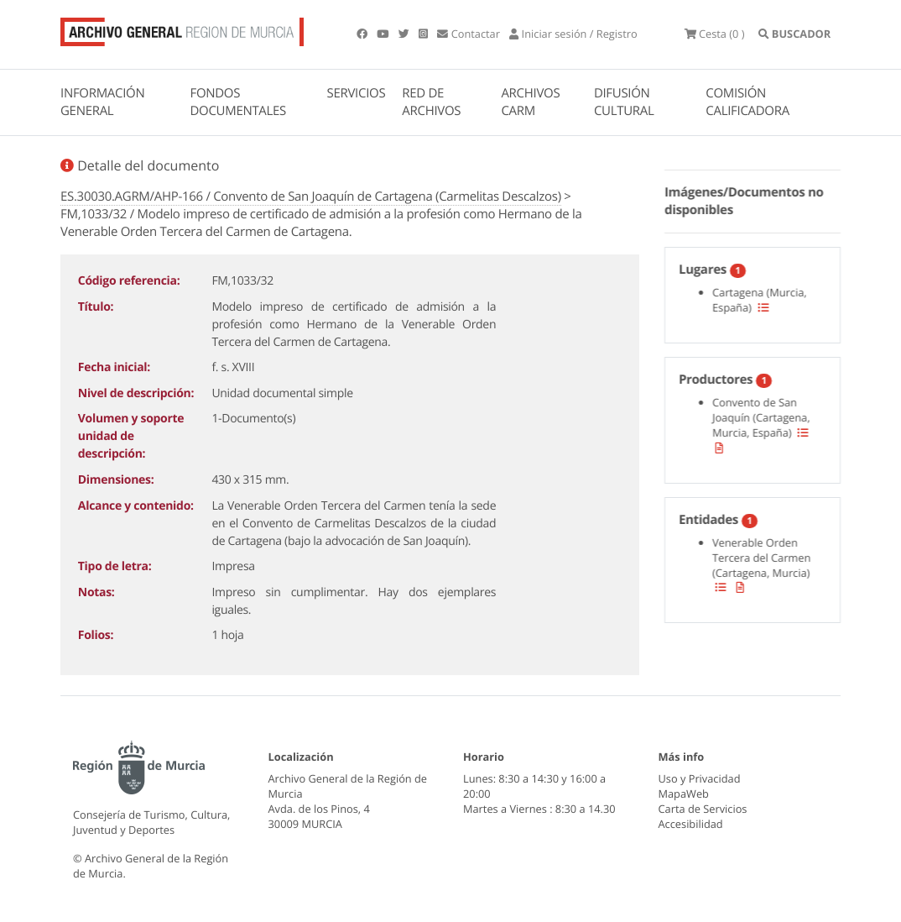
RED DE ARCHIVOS (431, 102)
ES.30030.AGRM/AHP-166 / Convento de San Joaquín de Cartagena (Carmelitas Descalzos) (310, 196)
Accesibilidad (691, 823)
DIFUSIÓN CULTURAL (624, 102)
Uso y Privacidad (700, 778)
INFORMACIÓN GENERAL (102, 102)
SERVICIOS (356, 93)
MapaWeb (684, 793)
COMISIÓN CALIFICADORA (747, 102)
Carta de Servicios (703, 808)
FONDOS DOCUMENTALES (238, 102)
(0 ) (715, 33)
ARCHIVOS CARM (530, 102)
